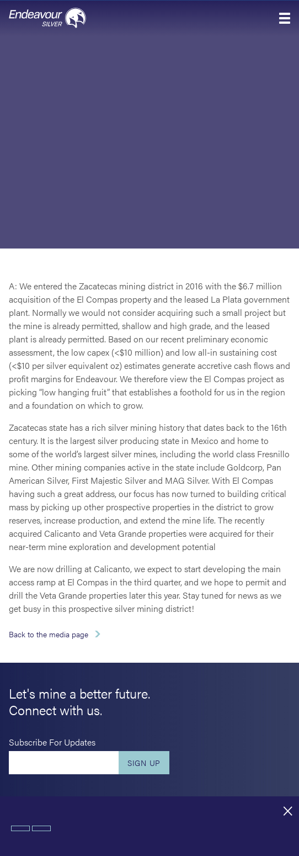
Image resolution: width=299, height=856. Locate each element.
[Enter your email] (64, 762)
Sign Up (144, 762)
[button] (284, 18)
